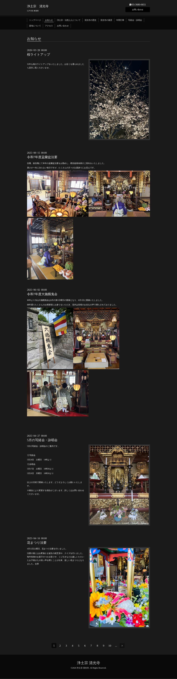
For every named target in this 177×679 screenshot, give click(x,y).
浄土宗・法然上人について (69, 21)
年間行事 (120, 21)
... (116, 646)
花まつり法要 (37, 543)
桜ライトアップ (38, 55)
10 (110, 646)
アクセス (49, 26)
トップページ (35, 21)
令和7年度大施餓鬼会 (42, 294)
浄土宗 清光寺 (38, 6)
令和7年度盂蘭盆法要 (42, 158)
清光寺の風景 (106, 21)
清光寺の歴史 (90, 21)
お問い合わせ (138, 10)
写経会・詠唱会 (135, 21)
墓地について (35, 26)
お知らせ (49, 21)
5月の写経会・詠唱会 (42, 440)
